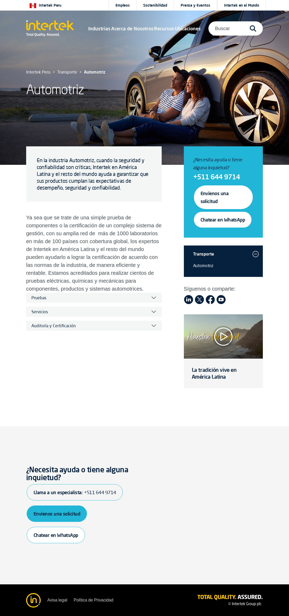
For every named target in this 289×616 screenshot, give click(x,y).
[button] (99, 28)
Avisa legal (57, 600)
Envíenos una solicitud (215, 197)
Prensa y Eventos (195, 5)
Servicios (39, 311)
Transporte (203, 254)
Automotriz (203, 265)
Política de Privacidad (93, 600)
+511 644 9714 (216, 176)
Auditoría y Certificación (53, 325)
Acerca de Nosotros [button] (132, 28)
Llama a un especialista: (75, 492)
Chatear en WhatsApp (223, 220)
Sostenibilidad (155, 5)
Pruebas (38, 297)
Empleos (122, 5)
